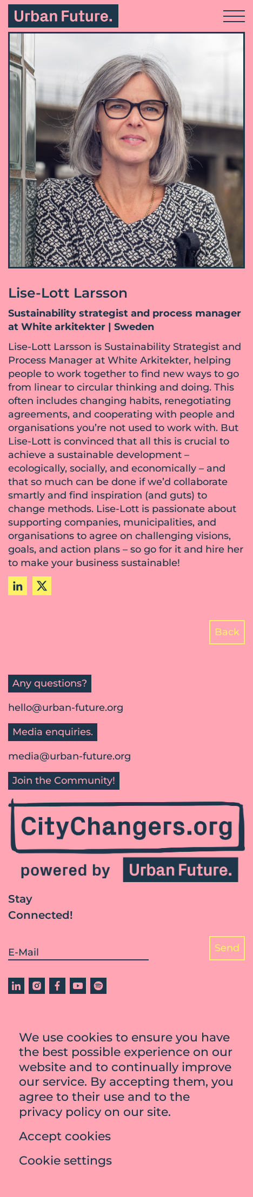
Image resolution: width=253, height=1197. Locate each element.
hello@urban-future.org (65, 708)
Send (227, 948)
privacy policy (60, 1115)
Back (227, 632)
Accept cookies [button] (65, 1139)
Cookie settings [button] (65, 1163)
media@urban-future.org (69, 756)
